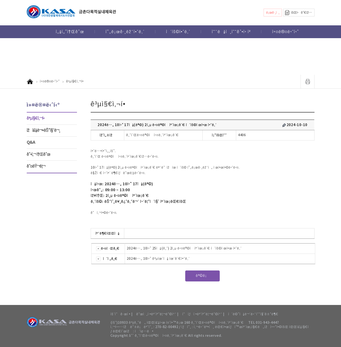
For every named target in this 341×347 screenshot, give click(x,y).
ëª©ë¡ (202, 276)
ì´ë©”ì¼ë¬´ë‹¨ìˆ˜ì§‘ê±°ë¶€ (253, 314)
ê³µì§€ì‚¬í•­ (36, 118)
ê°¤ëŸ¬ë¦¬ (36, 166)
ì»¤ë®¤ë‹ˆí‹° (285, 31)
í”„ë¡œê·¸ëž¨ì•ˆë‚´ (125, 31)
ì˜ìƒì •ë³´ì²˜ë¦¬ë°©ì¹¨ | (203, 314)
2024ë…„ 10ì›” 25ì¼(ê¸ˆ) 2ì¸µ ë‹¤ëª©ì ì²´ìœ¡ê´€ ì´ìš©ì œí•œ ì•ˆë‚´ (184, 248)
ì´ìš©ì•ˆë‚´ (178, 31)
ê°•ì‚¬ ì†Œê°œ (38, 154)
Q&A (31, 142)
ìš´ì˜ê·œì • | (122, 314)
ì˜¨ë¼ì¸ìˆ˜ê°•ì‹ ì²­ (231, 31)
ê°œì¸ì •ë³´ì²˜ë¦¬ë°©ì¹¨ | (157, 314)
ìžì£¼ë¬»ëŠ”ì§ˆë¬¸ (43, 130)
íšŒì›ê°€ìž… (301, 13)
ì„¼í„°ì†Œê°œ (70, 31)
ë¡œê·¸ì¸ (272, 13)
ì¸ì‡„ (308, 81)
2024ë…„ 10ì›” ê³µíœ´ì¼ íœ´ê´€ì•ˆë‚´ (158, 259)
